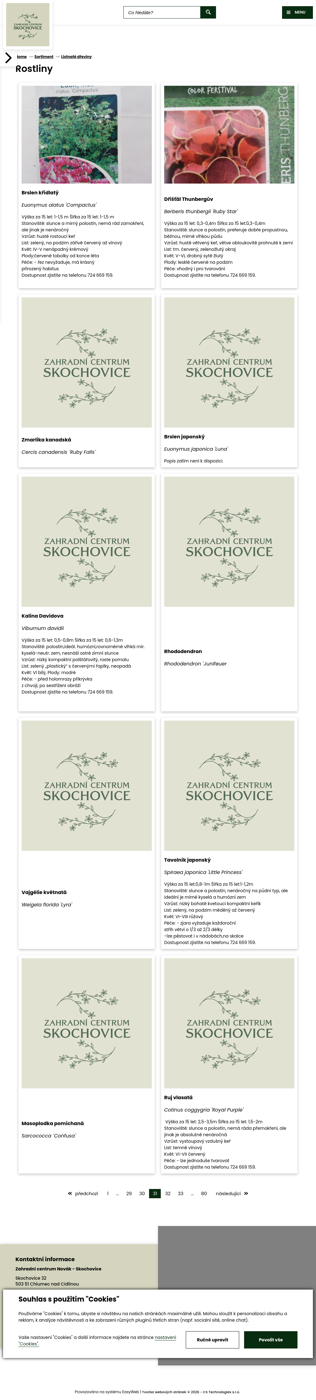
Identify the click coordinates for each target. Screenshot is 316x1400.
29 (129, 1193)
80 (204, 1193)
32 (167, 1193)
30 (142, 1193)
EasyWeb (130, 1391)
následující (232, 1193)
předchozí (83, 1193)
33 (181, 1193)
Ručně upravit (212, 1340)
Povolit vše (271, 1340)
